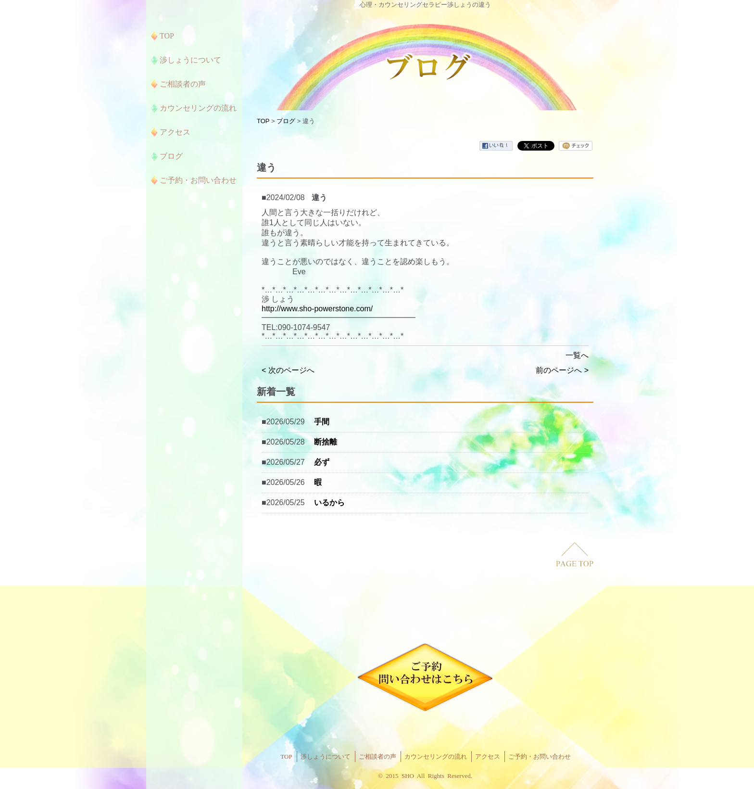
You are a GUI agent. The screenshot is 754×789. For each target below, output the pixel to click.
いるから (329, 502)
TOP (263, 121)
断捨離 (325, 442)
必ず (321, 462)
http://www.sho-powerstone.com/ (317, 309)
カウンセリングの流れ (435, 756)
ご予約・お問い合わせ (539, 756)
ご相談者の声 (377, 756)
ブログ (285, 121)
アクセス (487, 756)
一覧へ (577, 355)
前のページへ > (562, 370)
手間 (321, 422)
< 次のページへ (288, 370)
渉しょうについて (326, 756)
